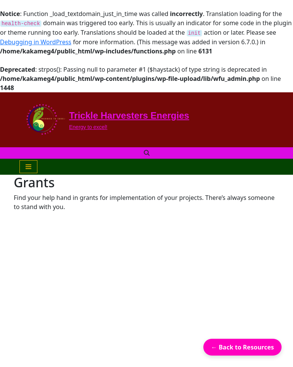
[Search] (147, 153)
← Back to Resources (242, 347)
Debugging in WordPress (35, 42)
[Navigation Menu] (28, 166)
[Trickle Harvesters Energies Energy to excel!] (104, 120)
